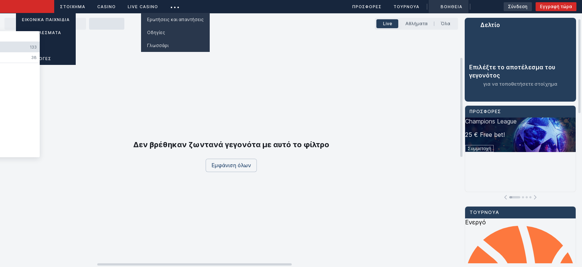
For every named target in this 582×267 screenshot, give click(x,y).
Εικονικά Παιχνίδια (46, 19)
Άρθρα (30, 45)
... (175, 5)
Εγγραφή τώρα (556, 6)
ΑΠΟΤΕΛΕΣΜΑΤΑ (41, 32)
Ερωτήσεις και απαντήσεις (175, 19)
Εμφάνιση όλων (231, 165)
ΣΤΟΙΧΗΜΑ (72, 6)
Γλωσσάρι (158, 45)
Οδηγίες (156, 32)
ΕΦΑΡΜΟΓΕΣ (36, 58)
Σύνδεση (517, 6)
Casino (106, 6)
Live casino (143, 6)
